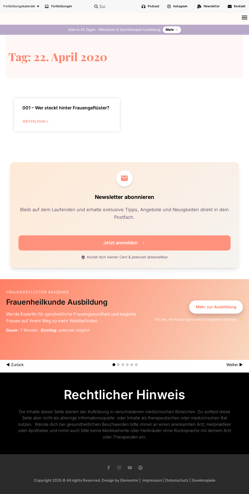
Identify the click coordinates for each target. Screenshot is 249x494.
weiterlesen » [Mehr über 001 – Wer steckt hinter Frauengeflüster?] (35, 121)
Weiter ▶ (234, 364)
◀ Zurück (15, 364)
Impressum (152, 480)
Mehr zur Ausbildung (216, 307)
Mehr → (172, 29)
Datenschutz (177, 480)
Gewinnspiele (203, 480)
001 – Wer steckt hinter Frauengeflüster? (65, 108)
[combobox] (99, 6)
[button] (244, 17)
